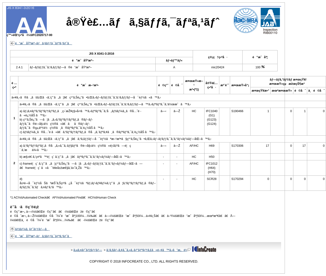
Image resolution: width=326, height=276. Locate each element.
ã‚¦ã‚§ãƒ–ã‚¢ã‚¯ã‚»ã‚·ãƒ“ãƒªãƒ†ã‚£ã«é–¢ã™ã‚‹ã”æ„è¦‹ (148, 250)
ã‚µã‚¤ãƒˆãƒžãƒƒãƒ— (87, 250)
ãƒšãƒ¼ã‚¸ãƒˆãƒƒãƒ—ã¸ (32, 229)
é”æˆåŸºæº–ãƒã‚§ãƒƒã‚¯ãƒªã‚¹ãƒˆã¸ (43, 43)
